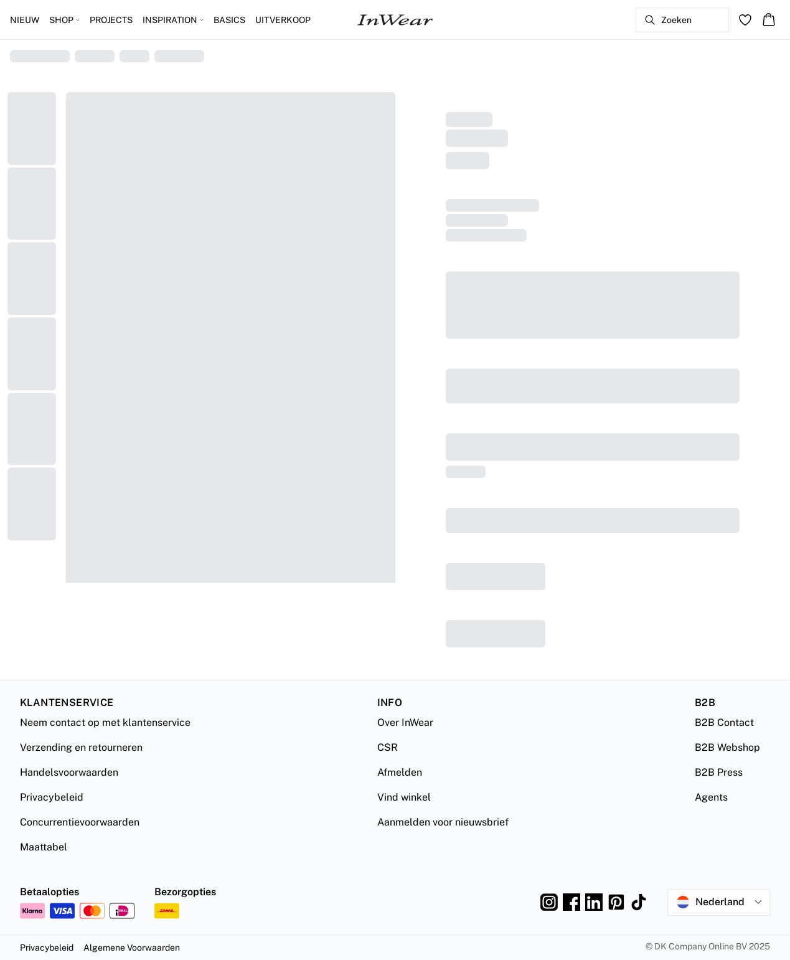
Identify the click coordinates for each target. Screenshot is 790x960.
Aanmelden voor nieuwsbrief (443, 822)
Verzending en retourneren (81, 747)
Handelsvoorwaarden (69, 772)
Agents (711, 797)
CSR (387, 747)
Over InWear (405, 722)
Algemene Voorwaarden (131, 948)
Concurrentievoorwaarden (79, 822)
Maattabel (43, 847)
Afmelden (399, 772)
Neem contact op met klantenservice (105, 722)
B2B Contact (724, 722)
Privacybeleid (51, 797)
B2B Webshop (727, 747)
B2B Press (719, 772)
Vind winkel (404, 797)
